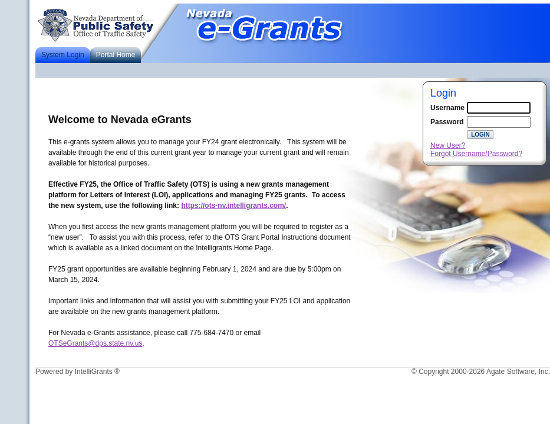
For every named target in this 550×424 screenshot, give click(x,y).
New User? (447, 145)
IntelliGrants (94, 371)
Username (447, 108)
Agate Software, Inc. (518, 371)
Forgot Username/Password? (476, 154)
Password (447, 122)
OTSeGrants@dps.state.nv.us (95, 343)
